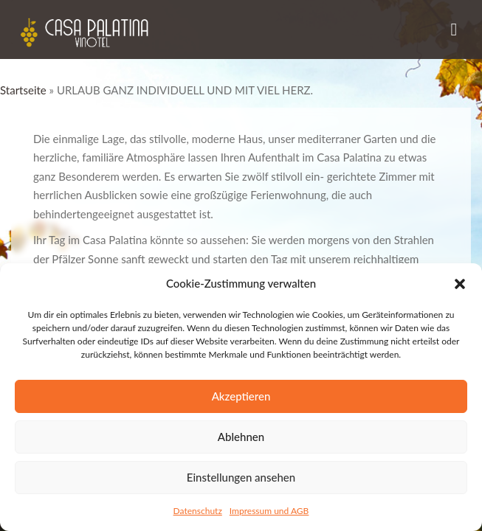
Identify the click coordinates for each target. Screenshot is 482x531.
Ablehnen (241, 436)
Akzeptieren (241, 396)
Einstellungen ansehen (241, 477)
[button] (459, 284)
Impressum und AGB (269, 510)
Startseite (23, 90)
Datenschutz (197, 510)
